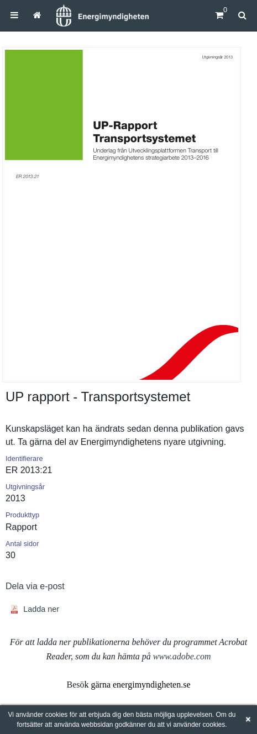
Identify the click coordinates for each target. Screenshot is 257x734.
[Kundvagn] (219, 15)
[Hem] (102, 15)
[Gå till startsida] (37, 15)
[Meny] (14, 15)
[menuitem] (14, 15)
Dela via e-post (35, 586)
